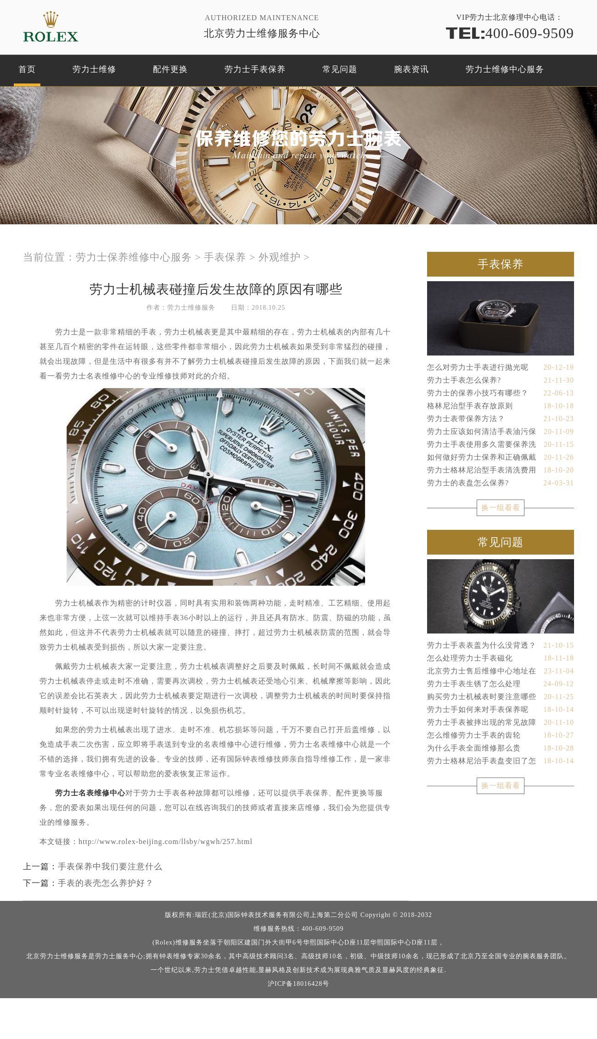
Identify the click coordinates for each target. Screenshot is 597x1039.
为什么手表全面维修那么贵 (500, 748)
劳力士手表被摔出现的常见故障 (500, 722)
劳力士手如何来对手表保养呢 (500, 709)
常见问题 (339, 69)
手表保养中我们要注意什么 (110, 866)
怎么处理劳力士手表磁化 (500, 658)
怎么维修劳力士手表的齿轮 (500, 735)
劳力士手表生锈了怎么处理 (500, 684)
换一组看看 (500, 507)
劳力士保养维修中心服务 (134, 257)
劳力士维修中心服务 (505, 69)
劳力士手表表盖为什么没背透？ (500, 645)
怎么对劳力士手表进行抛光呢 (500, 367)
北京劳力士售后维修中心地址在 (500, 671)
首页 (27, 69)
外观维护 (280, 257)
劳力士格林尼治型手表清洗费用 (500, 470)
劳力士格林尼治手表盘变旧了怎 (500, 761)
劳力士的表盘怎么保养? (500, 483)
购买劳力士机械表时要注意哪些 (500, 696)
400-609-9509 (509, 32)
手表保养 (225, 257)
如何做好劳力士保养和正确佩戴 (500, 457)
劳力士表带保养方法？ (500, 418)
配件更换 (170, 69)
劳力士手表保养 (255, 69)
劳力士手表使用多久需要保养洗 (500, 444)
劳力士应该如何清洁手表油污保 (500, 431)
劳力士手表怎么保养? (500, 380)
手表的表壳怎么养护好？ (106, 883)
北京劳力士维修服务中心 (262, 33)
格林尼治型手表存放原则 (500, 406)
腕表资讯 (411, 69)
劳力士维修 (94, 69)
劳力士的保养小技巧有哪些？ (500, 393)
